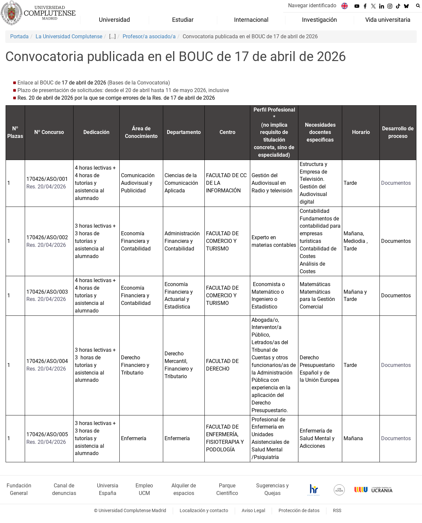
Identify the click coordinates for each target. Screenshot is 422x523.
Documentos (396, 183)
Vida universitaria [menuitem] (387, 19)
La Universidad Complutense (69, 36)
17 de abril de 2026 (83, 83)
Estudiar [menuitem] (183, 19)
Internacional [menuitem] (251, 19)
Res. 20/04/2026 (46, 186)
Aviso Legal (253, 510)
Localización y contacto (204, 510)
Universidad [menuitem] (114, 19)
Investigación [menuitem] (319, 19)
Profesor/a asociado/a (149, 36)
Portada (19, 36)
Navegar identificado (312, 5)
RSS (337, 510)
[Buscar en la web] (418, 5)
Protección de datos (299, 510)
